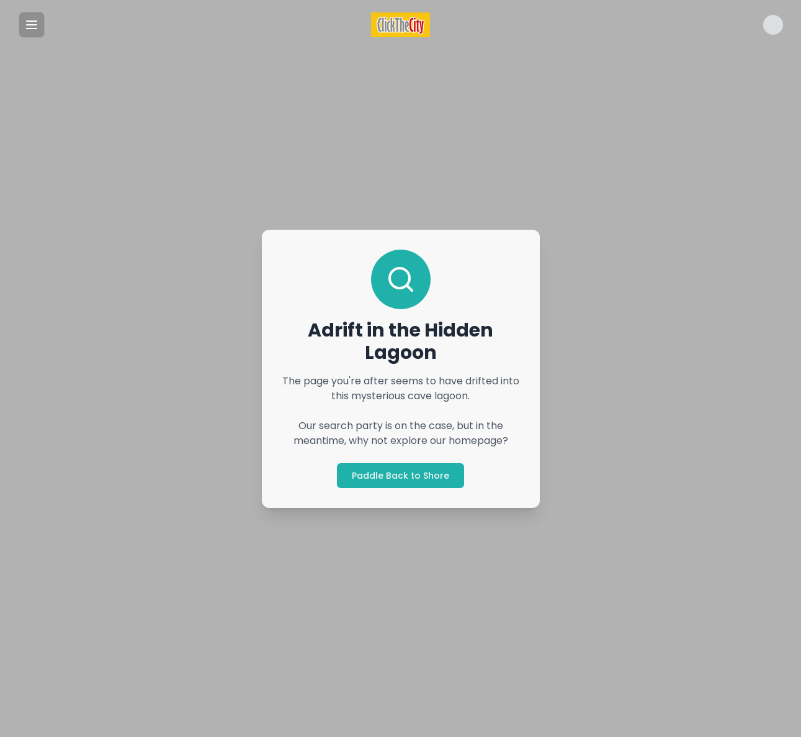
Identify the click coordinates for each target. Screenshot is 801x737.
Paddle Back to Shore (400, 475)
